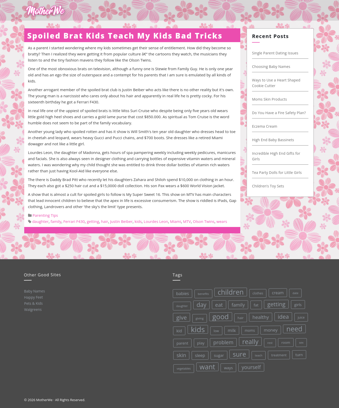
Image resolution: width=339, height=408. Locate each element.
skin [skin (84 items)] (181, 355)
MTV (187, 221)
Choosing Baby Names (274, 66)
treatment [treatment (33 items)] (278, 353)
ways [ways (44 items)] (228, 366)
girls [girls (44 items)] (296, 302)
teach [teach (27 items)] (258, 354)
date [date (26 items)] (294, 291)
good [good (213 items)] (219, 315)
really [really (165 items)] (250, 340)
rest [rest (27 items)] (269, 341)
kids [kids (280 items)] (197, 329)
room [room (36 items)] (285, 340)
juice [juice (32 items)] (300, 315)
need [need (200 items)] (293, 327)
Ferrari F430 (74, 221)
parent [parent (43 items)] (181, 342)
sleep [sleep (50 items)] (199, 355)
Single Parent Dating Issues (278, 53)
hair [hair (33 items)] (239, 316)
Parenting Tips (45, 215)
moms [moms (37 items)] (249, 329)
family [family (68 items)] (237, 303)
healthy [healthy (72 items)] (259, 315)
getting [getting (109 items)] (275, 303)
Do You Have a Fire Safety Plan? (281, 112)
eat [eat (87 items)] (218, 304)
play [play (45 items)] (200, 342)
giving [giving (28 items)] (199, 318)
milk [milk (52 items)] (231, 329)
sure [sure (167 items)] (239, 353)
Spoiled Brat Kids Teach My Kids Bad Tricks (125, 35)
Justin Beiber (121, 221)
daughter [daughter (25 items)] (181, 306)
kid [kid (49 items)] (178, 330)
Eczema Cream (267, 126)
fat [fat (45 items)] (254, 303)
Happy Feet (33, 297)
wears (222, 221)
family (56, 221)
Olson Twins (204, 221)
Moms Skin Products (272, 99)
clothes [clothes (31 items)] (256, 292)
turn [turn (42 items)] (299, 352)
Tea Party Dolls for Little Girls (279, 172)
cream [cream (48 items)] (276, 291)
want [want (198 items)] (207, 366)
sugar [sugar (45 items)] (218, 354)
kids (138, 221)
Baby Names (33, 291)
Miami (175, 221)
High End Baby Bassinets (276, 139)
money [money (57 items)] (270, 328)
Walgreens (33, 309)
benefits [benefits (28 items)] (202, 293)
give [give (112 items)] (180, 317)
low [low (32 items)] (215, 330)
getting (93, 221)
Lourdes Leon (156, 221)
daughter (40, 221)
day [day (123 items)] (200, 304)
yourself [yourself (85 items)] (251, 366)
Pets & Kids (33, 303)
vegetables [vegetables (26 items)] (183, 368)
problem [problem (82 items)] (222, 341)
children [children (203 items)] (229, 291)
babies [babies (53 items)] (181, 293)
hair (104, 221)
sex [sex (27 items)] (300, 340)
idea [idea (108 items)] (282, 315)
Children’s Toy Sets (271, 186)
